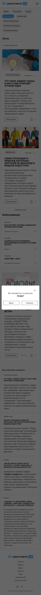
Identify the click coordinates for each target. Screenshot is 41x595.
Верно (11, 303)
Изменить (29, 303)
